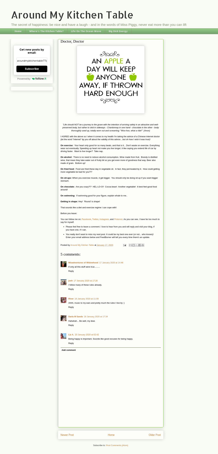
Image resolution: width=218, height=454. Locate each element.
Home (18, 31)
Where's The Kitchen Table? (46, 31)
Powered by (31, 78)
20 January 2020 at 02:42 (87, 334)
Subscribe (32, 68)
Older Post (155, 435)
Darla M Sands (75, 316)
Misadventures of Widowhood (83, 262)
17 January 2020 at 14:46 (111, 262)
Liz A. (71, 334)
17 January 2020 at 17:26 (86, 280)
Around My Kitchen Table (72, 14)
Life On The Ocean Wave (86, 31)
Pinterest (118, 219)
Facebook (86, 219)
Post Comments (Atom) (117, 445)
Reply (71, 271)
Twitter (95, 219)
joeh (70, 280)
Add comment (69, 350)
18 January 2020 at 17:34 (96, 316)
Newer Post (67, 435)
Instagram (104, 219)
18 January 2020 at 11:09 (87, 298)
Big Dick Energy (118, 31)
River (71, 298)
